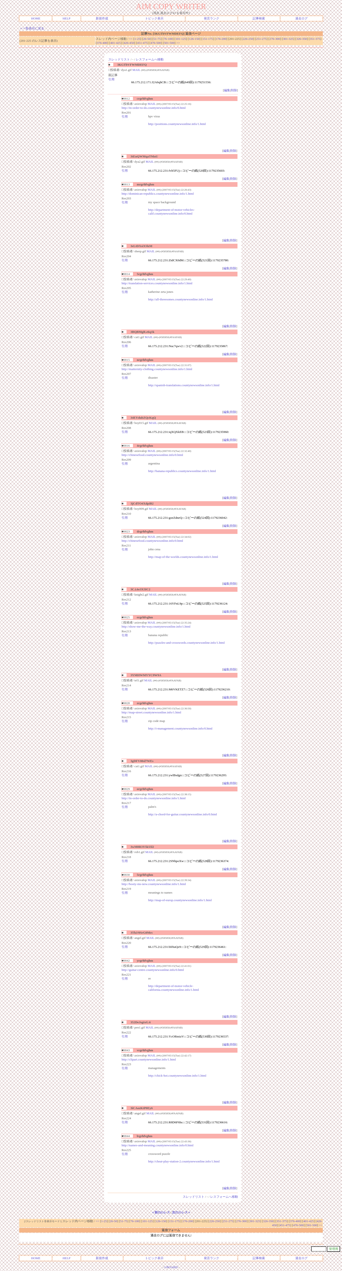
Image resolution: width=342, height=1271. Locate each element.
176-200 (221, 39)
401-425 (115, 43)
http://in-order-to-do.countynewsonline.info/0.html (154, 108)
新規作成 (102, 18)
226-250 (248, 39)
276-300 (274, 39)
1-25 (137, 39)
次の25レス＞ (181, 1212)
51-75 (157, 39)
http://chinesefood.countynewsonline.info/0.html (152, 455)
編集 (227, 90)
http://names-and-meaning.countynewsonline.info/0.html (157, 1145)
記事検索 (259, 18)
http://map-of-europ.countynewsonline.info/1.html (180, 900)
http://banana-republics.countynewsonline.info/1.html (182, 471)
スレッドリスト (119, 59)
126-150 (194, 39)
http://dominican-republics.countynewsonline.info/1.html (158, 193)
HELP (66, 18)
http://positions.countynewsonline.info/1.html (177, 124)
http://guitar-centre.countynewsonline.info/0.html (153, 970)
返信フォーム (171, 1230)
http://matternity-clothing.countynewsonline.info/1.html (157, 369)
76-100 (168, 39)
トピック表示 (154, 18)
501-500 (169, 43)
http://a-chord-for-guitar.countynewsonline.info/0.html (182, 814)
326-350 (301, 39)
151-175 (207, 39)
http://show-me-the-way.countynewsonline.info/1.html (156, 626)
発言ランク (211, 18)
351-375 (315, 39)
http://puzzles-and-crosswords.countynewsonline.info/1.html (186, 642)
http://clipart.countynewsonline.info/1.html (149, 1059)
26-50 (146, 39)
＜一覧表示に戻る (31, 28)
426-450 (129, 43)
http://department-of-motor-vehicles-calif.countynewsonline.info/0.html (171, 211)
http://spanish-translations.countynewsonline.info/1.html (183, 385)
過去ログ (301, 18)
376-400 (102, 43)
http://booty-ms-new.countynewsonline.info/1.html (154, 884)
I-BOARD (171, 1267)
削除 (234, 90)
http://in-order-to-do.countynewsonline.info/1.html (154, 798)
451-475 (142, 43)
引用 (111, 79)
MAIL (136, 70)
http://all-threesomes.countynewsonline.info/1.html (180, 299)
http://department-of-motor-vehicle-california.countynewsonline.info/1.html (173, 987)
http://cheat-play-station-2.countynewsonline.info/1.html (184, 1161)
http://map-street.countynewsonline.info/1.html (151, 712)
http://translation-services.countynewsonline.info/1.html (157, 283)
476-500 (155, 43)
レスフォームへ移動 (150, 59)
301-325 (288, 39)
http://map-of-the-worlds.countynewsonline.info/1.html (183, 557)
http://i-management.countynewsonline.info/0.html (180, 728)
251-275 (261, 39)
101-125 (180, 39)
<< (130, 39)
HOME (35, 18)
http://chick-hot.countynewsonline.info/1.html (177, 1075)
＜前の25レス (160, 1212)
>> (178, 43)
